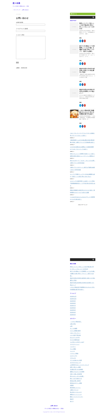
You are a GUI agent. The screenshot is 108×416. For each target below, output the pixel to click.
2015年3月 (73, 314)
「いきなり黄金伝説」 (76, 321)
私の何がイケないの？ (76, 392)
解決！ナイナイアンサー (76, 396)
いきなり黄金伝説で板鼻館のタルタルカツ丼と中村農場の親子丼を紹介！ (86, 112)
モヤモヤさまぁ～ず (75, 362)
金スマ (72, 401)
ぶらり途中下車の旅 (75, 335)
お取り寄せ (73, 324)
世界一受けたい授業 (75, 367)
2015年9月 (73, 301)
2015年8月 (73, 303)
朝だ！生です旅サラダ (76, 378)
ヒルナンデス (73, 355)
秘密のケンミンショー (76, 394)
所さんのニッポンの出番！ (77, 376)
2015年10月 (73, 298)
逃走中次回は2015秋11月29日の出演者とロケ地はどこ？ (87, 91)
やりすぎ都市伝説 (74, 339)
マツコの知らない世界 (76, 360)
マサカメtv (73, 358)
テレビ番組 (73, 349)
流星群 (72, 385)
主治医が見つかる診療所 (76, 369)
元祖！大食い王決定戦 (76, 374)
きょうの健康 (73, 328)
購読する (74, 14)
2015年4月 (73, 312)
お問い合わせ (25, 9)
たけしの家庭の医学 (75, 330)
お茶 (71, 326)
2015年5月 (73, 310)
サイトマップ (17, 9)
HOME (17, 14)
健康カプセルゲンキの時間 (77, 371)
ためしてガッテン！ (75, 333)
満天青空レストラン (75, 387)
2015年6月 (73, 307)
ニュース (72, 351)
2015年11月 (73, 296)
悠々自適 (16, 3)
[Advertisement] (82, 231)
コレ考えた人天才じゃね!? (77, 342)
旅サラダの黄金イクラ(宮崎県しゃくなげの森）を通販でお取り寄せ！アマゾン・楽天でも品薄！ (82, 274)
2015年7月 (73, 305)
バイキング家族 (74, 353)
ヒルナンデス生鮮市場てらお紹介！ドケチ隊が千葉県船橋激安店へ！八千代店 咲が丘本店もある (82, 183)
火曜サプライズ (74, 390)
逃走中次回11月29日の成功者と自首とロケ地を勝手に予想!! (86, 70)
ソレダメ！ (73, 346)
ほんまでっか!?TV (75, 337)
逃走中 (72, 399)
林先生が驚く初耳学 (75, 380)
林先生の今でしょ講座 (76, 383)
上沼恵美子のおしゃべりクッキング (79, 365)
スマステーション (74, 344)
